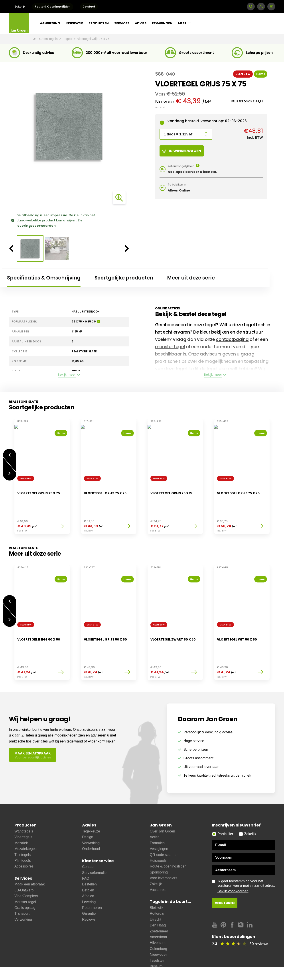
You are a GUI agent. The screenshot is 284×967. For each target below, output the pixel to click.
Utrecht (155, 897)
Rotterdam (158, 891)
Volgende (9, 471)
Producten (99, 23)
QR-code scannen (164, 832)
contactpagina (232, 339)
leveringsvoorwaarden (36, 225)
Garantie (89, 891)
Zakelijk (19, 6)
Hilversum (158, 920)
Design (87, 815)
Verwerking (23, 897)
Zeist (154, 950)
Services (121, 23)
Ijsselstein (157, 938)
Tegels (68, 39)
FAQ (85, 856)
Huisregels (158, 838)
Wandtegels (23, 809)
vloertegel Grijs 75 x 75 (93, 39)
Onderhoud (91, 826)
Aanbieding (50, 23)
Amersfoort (158, 915)
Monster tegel (25, 880)
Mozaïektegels (25, 826)
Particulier (225, 812)
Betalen (88, 868)
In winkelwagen (181, 150)
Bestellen (89, 862)
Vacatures (158, 867)
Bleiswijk (156, 885)
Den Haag (158, 903)
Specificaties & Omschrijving (44, 277)
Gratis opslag (24, 885)
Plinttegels (22, 838)
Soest (154, 956)
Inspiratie (74, 23)
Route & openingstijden (168, 844)
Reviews (88, 897)
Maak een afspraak (29, 862)
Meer (184, 23)
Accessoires (24, 844)
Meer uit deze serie (191, 277)
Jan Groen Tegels (45, 39)
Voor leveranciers (163, 856)
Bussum (156, 944)
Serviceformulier (95, 850)
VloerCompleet (26, 874)
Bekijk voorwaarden (232, 869)
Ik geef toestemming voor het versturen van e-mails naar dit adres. (246, 864)
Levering (89, 880)
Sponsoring (159, 850)
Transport (22, 891)
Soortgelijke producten (124, 277)
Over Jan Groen (162, 809)
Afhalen (88, 874)
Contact (89, 6)
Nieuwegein (159, 932)
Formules (157, 821)
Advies (140, 23)
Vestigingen (159, 826)
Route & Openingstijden (53, 6)
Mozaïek (21, 821)
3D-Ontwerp (24, 868)
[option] (69, 126)
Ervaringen (162, 23)
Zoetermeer (159, 909)
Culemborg (158, 926)
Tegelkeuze (91, 809)
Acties (155, 815)
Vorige (9, 452)
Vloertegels (23, 815)
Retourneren (92, 885)
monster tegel (170, 347)
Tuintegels (22, 832)
